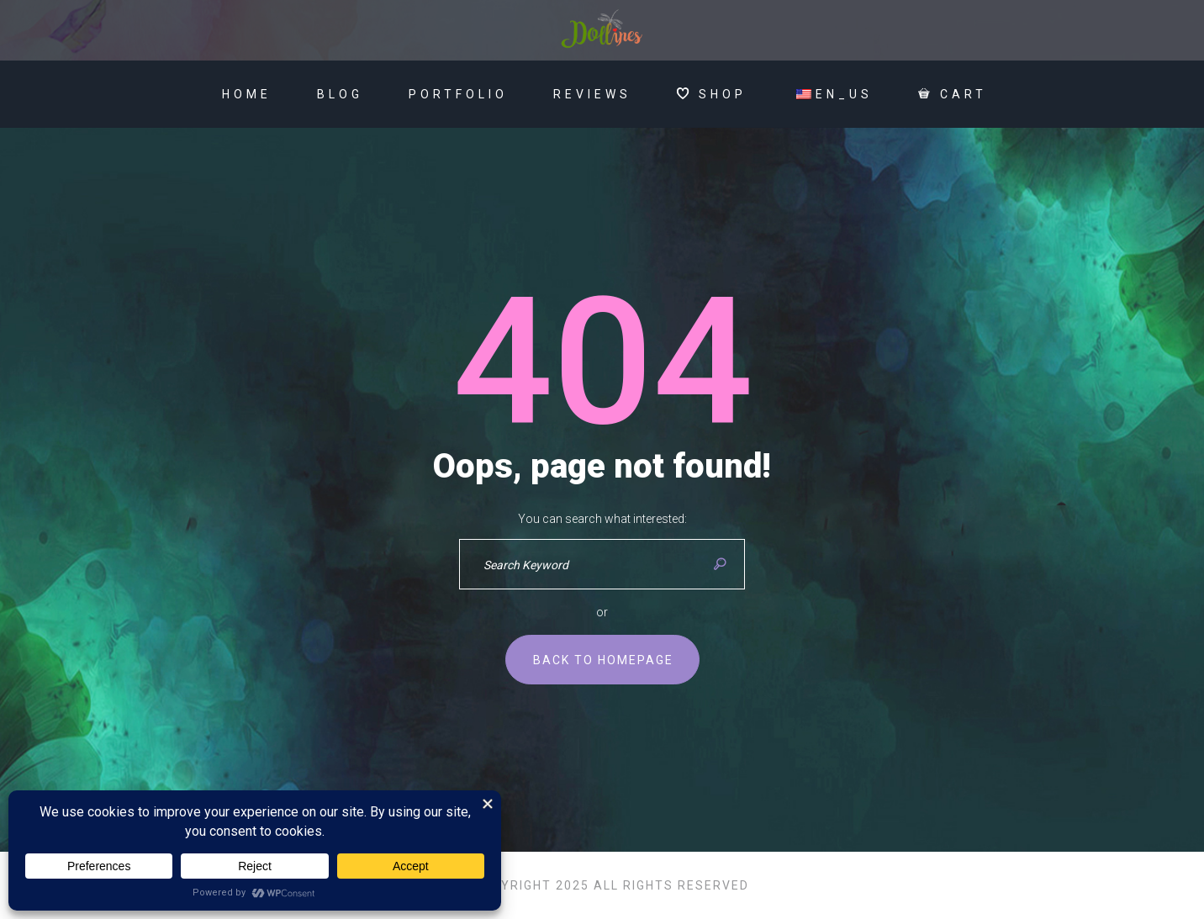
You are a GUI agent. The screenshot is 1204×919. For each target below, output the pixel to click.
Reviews (592, 94)
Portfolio (458, 94)
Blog (340, 94)
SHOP (712, 94)
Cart (952, 94)
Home (247, 94)
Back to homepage (603, 660)
